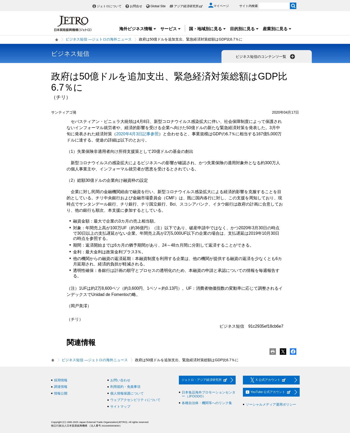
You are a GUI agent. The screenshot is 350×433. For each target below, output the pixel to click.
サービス (170, 29)
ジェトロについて (109, 6)
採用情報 (60, 380)
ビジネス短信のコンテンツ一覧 (266, 56)
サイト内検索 (248, 6)
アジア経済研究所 (188, 6)
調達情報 (60, 387)
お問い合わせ (120, 380)
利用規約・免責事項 (125, 387)
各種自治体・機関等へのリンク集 (207, 403)
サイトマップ (120, 406)
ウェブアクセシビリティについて (135, 400)
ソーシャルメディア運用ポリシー (271, 404)
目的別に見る (244, 29)
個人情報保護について (127, 393)
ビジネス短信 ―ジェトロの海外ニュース (99, 39)
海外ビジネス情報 (137, 29)
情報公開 (60, 393)
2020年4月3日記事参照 (137, 134)
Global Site (158, 6)
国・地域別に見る (207, 29)
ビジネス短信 (70, 53)
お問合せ (136, 6)
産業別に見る (277, 29)
